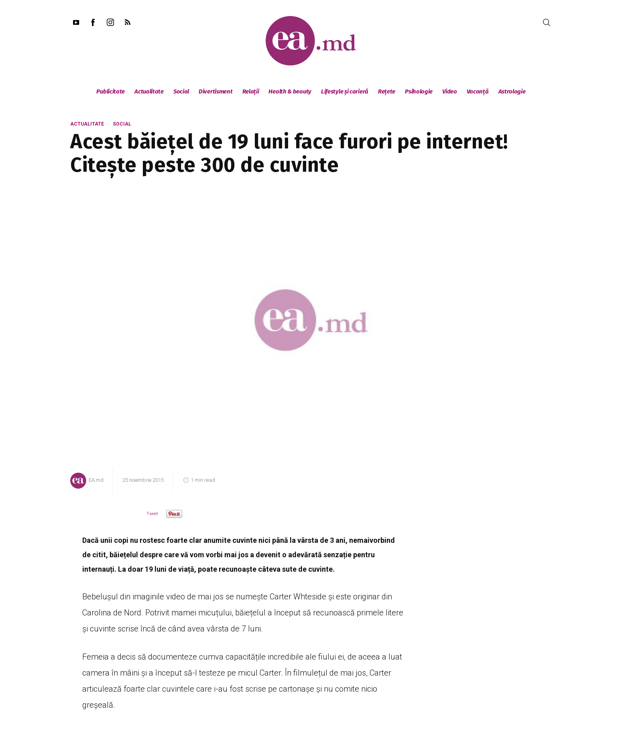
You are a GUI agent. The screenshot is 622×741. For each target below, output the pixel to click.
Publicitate (110, 91)
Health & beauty (289, 91)
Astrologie (512, 91)
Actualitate (149, 91)
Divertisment (215, 91)
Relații (250, 91)
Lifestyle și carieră (344, 91)
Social (181, 91)
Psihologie (419, 91)
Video (449, 91)
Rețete (386, 91)
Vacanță (478, 91)
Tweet (152, 513)
